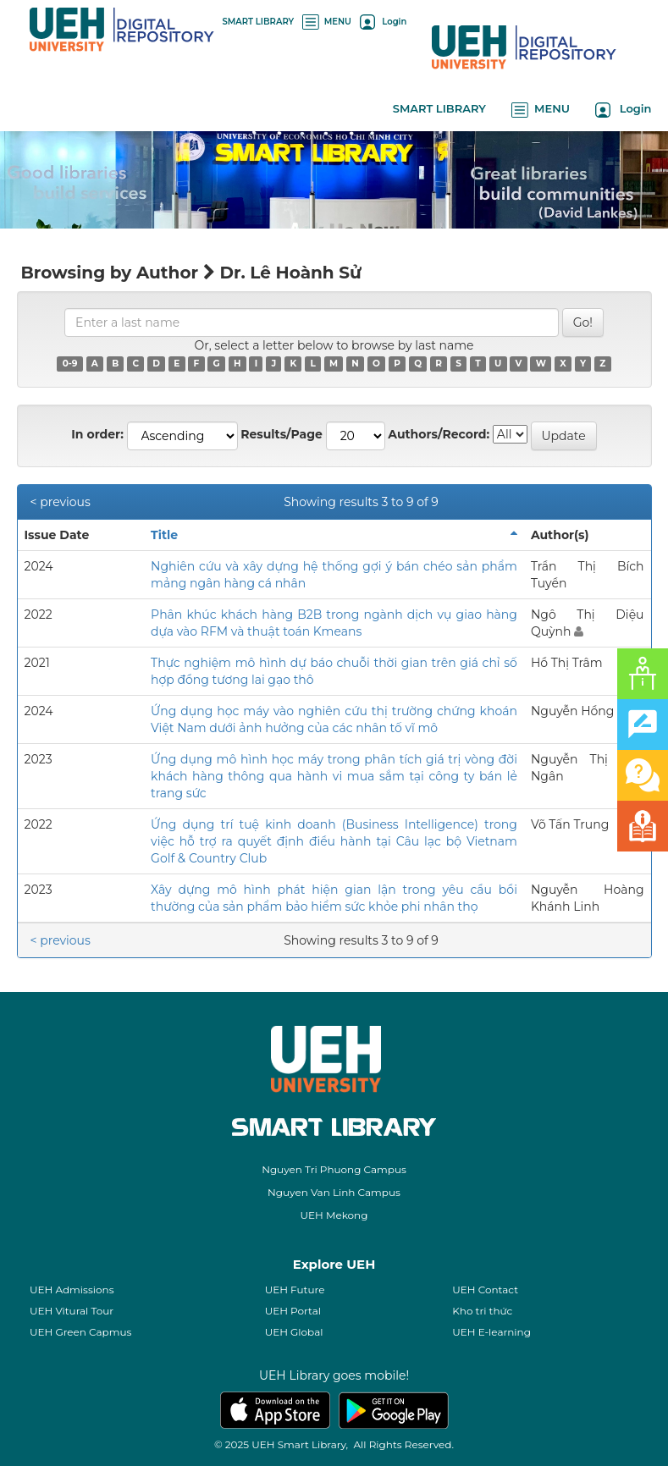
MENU (326, 21)
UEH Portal (293, 1310)
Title (164, 535)
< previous (60, 502)
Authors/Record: (438, 434)
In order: (97, 434)
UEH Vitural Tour (71, 1310)
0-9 (70, 363)
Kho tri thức (482, 1310)
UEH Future (295, 1289)
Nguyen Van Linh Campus (334, 1192)
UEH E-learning (491, 1331)
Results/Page (281, 434)
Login (383, 21)
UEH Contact (485, 1289)
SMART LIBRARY (259, 21)
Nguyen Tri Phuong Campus (334, 1169)
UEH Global (294, 1331)
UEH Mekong (334, 1215)
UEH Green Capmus (80, 1331)
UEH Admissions (72, 1289)
